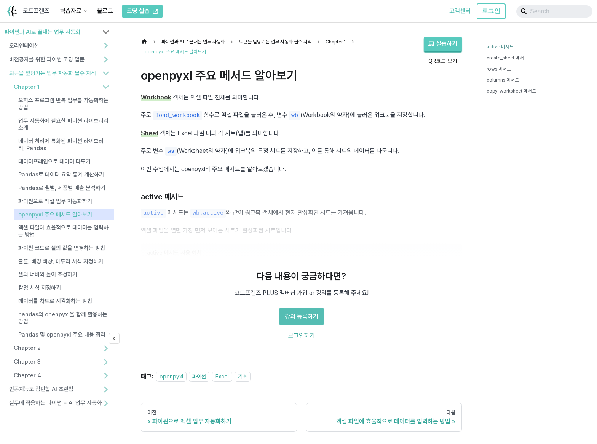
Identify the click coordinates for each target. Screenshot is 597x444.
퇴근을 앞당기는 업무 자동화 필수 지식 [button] (52, 73)
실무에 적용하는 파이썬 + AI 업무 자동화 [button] (55, 402)
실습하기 (442, 43)
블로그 (105, 10)
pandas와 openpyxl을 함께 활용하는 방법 (62, 318)
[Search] (554, 11)
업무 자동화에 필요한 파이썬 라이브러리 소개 (63, 124)
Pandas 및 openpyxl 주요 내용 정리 (61, 334)
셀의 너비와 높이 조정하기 (47, 274)
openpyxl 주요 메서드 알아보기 (55, 214)
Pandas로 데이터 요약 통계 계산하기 (61, 174)
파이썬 (199, 376)
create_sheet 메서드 (507, 58)
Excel (222, 376)
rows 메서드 (499, 69)
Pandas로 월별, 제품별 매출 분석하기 (61, 187)
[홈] (146, 42)
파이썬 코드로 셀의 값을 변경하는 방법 (61, 248)
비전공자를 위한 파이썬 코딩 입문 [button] (47, 59)
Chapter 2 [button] (27, 348)
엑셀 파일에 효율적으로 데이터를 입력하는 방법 (63, 231)
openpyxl (171, 376)
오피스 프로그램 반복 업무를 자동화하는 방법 (63, 104)
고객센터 (460, 10)
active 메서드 (500, 47)
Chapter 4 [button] (27, 375)
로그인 (491, 11)
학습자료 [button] (70, 10)
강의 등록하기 (301, 316)
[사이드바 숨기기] (114, 338)
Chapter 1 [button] (27, 86)
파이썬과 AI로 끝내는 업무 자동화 (42, 32)
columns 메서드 (503, 80)
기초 (242, 376)
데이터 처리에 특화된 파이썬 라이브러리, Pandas (61, 145)
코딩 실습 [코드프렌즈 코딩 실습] (142, 10)
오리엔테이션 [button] (24, 45)
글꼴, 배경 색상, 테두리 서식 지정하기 (60, 261)
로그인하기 (301, 335)
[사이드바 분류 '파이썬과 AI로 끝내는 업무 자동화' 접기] (105, 32)
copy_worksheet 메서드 (511, 91)
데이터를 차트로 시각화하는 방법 (55, 301)
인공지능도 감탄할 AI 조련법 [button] (41, 389)
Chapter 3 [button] (27, 361)
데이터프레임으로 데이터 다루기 (54, 161)
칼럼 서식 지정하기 (39, 287)
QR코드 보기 (442, 61)
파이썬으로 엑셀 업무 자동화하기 (55, 201)
